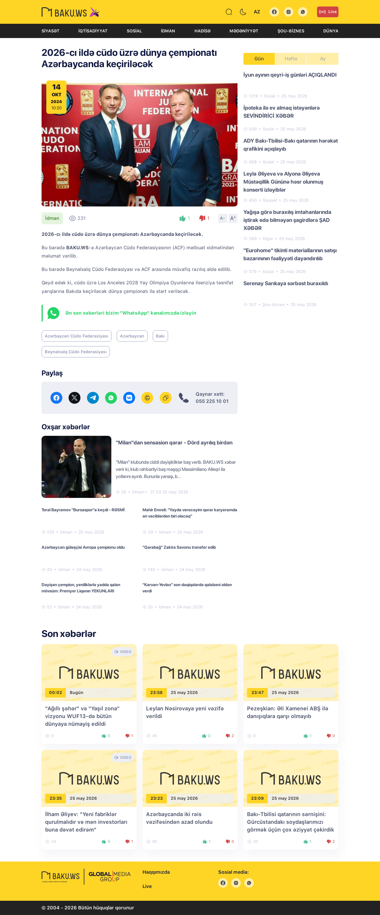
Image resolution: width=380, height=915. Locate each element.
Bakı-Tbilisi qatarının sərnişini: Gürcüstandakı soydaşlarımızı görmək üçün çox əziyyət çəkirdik (290, 822)
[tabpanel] (290, 189)
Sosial (134, 31)
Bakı (160, 336)
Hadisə (202, 31)
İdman (168, 31)
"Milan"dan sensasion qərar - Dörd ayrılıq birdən (174, 442)
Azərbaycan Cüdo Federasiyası (76, 336)
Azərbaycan (132, 336)
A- (222, 218)
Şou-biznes (291, 31)
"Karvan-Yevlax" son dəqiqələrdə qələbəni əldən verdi (187, 587)
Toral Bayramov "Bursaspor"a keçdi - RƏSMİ (83, 509)
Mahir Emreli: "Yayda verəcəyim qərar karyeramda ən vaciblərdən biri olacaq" (189, 512)
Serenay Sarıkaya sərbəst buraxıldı (285, 283)
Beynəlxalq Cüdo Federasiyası (76, 351)
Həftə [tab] (291, 58)
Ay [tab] (323, 58)
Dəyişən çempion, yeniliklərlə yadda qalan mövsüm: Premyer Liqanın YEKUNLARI (81, 587)
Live (328, 11)
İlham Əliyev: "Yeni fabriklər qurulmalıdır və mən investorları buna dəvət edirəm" (86, 822)
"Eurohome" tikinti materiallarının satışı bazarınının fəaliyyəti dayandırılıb (290, 254)
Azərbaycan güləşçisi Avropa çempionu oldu (83, 547)
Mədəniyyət (243, 31)
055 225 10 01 (212, 401)
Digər (268, 238)
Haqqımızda (156, 872)
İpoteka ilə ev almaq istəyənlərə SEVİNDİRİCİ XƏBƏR (281, 112)
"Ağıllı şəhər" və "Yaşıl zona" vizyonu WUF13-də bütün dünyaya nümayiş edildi (82, 716)
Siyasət (50, 31)
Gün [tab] (259, 58)
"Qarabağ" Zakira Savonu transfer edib (179, 547)
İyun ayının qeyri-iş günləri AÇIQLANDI (290, 75)
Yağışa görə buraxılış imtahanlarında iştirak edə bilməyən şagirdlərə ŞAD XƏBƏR (287, 220)
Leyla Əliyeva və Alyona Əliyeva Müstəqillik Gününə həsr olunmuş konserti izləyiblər (283, 182)
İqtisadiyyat (92, 31)
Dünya (330, 31)
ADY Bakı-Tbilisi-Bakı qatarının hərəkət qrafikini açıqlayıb (290, 145)
